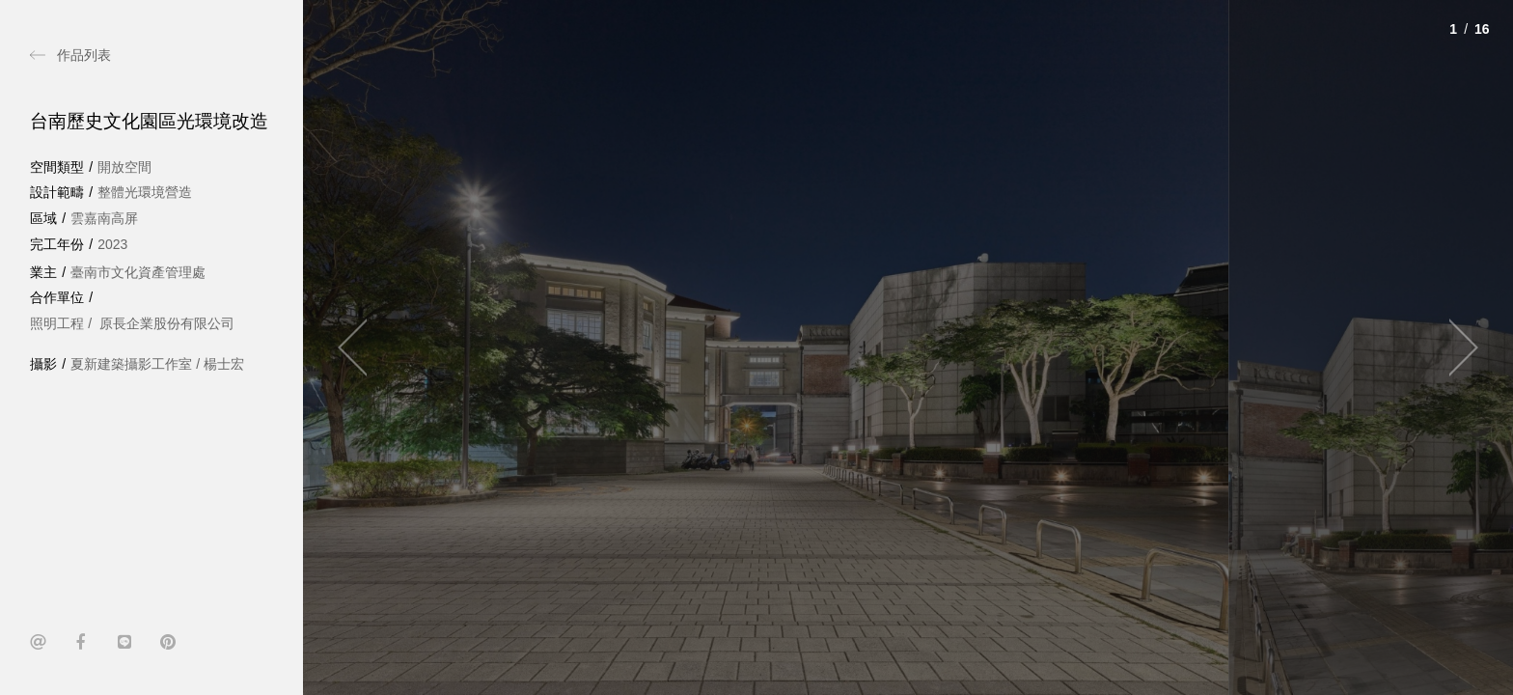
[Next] (1455, 347)
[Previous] (361, 347)
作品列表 (84, 55)
